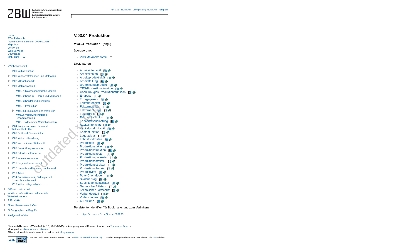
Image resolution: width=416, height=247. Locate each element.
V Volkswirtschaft (17, 66)
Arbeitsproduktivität (92, 77)
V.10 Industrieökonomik (25, 158)
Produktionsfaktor (91, 146)
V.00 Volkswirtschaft (23, 71)
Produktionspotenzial (93, 157)
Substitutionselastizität (94, 182)
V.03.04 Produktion (26, 106)
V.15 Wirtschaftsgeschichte (27, 184)
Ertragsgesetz (89, 99)
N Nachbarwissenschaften (22, 205)
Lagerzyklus (88, 135)
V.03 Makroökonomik (93, 57)
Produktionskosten (92, 153)
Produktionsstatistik (92, 161)
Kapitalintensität (90, 124)
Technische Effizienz (93, 186)
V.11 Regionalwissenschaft (27, 163)
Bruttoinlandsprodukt (93, 84)
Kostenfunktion (89, 132)
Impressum (67, 232)
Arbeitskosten (89, 74)
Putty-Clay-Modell (91, 175)
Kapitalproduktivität (92, 128)
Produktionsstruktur (92, 164)
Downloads (14, 53)
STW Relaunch (16, 38)
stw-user (44, 229)
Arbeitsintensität (90, 70)
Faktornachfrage (90, 110)
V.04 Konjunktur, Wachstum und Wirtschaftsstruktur (29, 128)
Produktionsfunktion (93, 150)
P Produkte (14, 200)
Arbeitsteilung (89, 81)
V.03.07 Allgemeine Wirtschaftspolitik (36, 122)
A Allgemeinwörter (18, 215)
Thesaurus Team (120, 226)
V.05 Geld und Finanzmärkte (28, 133)
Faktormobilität (89, 106)
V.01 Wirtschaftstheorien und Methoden (34, 76)
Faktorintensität (90, 103)
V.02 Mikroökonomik (23, 81)
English (164, 9)
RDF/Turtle (126, 10)
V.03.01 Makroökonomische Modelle (36, 91)
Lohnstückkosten (91, 139)
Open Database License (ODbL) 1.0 (89, 237)
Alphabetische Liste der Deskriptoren (28, 41)
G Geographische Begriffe (22, 210)
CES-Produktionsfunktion (96, 88)
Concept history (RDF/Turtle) (145, 10)
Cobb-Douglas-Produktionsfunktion (103, 92)
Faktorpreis (87, 113)
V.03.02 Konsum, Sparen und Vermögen (38, 96)
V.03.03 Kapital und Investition (33, 101)
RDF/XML (115, 10)
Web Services (15, 50)
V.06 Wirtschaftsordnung (25, 138)
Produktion (87, 142)
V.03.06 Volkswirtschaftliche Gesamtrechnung (31, 116)
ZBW (155, 237)
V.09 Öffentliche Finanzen (26, 153)
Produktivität (88, 172)
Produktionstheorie (92, 168)
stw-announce (31, 229)
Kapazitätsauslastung (94, 121)
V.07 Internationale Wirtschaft (28, 143)
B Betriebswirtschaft (19, 189)
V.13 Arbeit (18, 173)
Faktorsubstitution (91, 117)
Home (11, 35)
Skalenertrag (88, 179)
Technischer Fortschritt (95, 190)
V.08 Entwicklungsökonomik (27, 148)
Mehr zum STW (16, 57)
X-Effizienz (87, 201)
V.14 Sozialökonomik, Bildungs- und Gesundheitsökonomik (32, 179)
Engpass (85, 95)
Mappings (13, 44)
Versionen (13, 47)
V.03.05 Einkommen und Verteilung (35, 111)
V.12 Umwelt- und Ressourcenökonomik (34, 168)
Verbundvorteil (89, 193)
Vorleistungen (89, 197)
